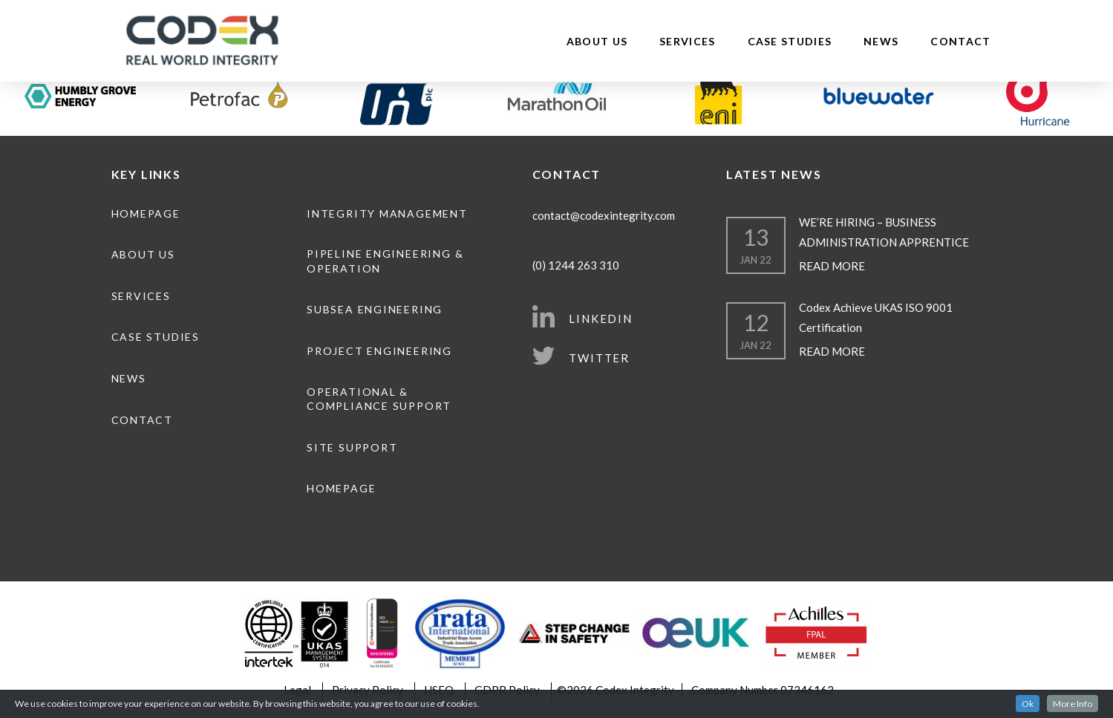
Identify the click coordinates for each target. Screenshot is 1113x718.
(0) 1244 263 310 (575, 265)
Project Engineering (379, 351)
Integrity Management (387, 213)
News (881, 41)
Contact (960, 41)
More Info (1072, 703)
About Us (597, 41)
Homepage (145, 213)
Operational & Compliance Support (379, 399)
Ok (1028, 703)
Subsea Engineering (375, 309)
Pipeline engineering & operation (385, 261)
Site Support (352, 447)
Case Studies (790, 41)
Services (687, 41)
